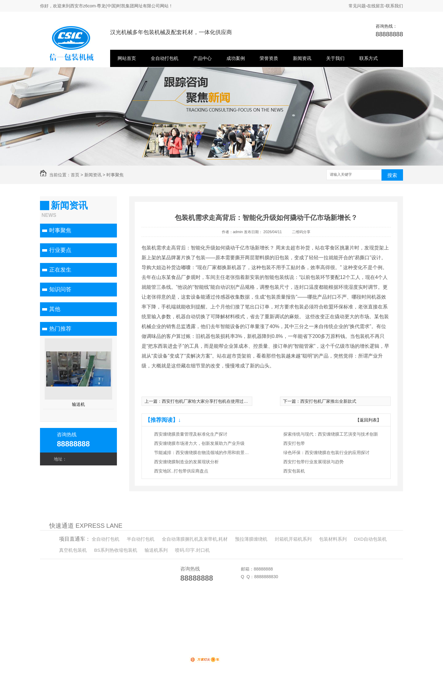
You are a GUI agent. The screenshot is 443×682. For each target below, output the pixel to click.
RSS (150, 623)
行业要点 (60, 250)
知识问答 (60, 289)
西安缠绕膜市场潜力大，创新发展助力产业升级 (199, 443)
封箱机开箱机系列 (293, 539)
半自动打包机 (140, 539)
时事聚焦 (115, 174)
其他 (54, 309)
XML (159, 623)
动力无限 (179, 660)
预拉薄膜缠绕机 (251, 539)
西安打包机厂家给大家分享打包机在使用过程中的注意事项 (218, 401)
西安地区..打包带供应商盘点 (181, 470)
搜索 (392, 175)
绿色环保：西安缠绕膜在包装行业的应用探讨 (326, 452)
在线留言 (375, 5)
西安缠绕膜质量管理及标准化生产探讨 (190, 434)
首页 (75, 174)
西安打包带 (294, 443)
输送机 (78, 404)
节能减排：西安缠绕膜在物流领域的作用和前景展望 (203, 452)
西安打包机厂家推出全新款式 (328, 401)
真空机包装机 (73, 550)
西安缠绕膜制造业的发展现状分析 (186, 461)
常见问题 (357, 5)
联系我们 (394, 5)
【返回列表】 (368, 419)
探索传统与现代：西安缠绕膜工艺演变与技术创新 (330, 434)
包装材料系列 (333, 539)
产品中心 (202, 58)
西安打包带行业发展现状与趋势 (313, 461)
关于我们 (335, 58)
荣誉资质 (269, 58)
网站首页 (127, 58)
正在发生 (60, 270)
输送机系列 (156, 550)
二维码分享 (301, 232)
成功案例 (235, 58)
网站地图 (135, 623)
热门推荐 (60, 329)
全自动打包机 (164, 58)
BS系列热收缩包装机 (115, 550)
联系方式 (368, 58)
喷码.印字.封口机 (192, 550)
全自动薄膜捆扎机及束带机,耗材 (195, 539)
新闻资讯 (302, 58)
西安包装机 (294, 470)
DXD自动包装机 (370, 539)
